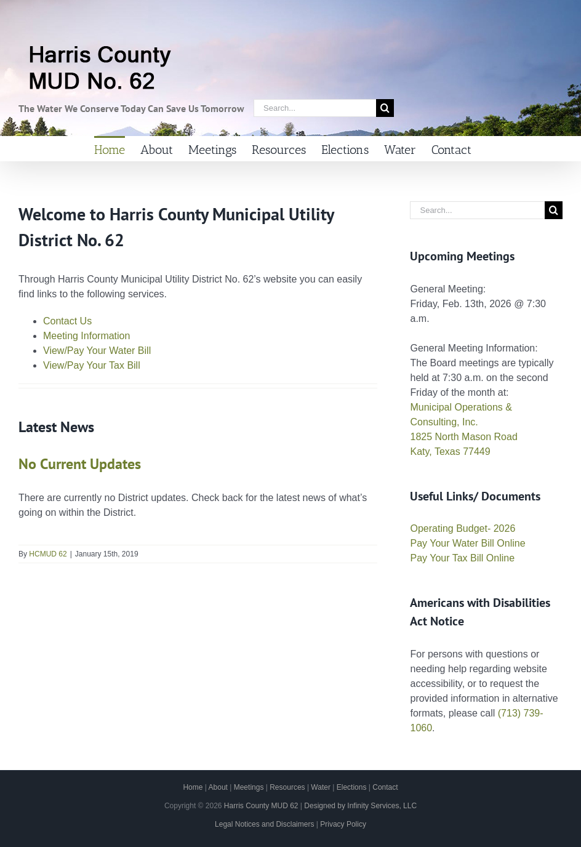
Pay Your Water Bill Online (467, 543)
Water (321, 787)
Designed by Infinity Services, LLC (360, 805)
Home (192, 787)
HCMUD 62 (47, 554)
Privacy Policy (343, 824)
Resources (287, 787)
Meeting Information (86, 336)
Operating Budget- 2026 (462, 528)
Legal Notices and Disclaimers (264, 824)
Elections (352, 787)
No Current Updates (79, 463)
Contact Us (67, 321)
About (218, 787)
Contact (385, 787)
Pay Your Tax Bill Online (462, 558)
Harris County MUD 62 (261, 805)
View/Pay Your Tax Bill (91, 365)
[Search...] (315, 108)
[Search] (385, 108)
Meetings (249, 787)
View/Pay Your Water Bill (97, 350)
